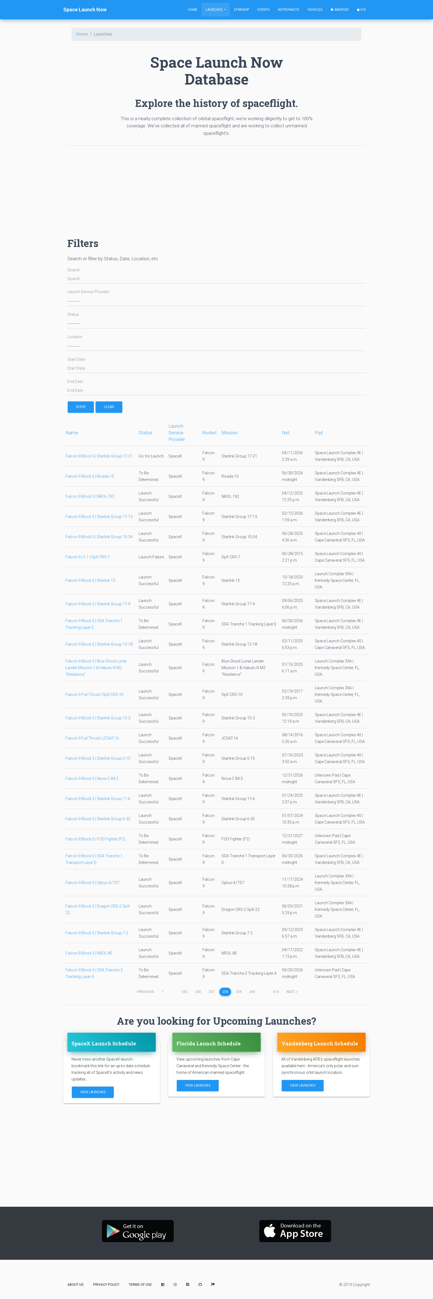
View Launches (92, 1092)
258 (225, 992)
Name (71, 432)
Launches (214, 10)
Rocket (209, 432)
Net (286, 432)
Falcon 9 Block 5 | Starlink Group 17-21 (99, 456)
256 (198, 992)
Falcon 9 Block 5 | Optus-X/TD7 (92, 882)
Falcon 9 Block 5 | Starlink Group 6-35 (97, 819)
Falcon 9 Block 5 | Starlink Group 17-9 (97, 604)
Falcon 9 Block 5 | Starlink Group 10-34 (99, 537)
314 (276, 992)
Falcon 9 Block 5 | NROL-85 (88, 953)
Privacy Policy (106, 1285)
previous (145, 992)
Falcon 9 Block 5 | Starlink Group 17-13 (99, 516)
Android (340, 10)
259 (239, 992)
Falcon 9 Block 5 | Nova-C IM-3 (91, 778)
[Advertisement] (216, 188)
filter (81, 407)
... (172, 992)
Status (73, 314)
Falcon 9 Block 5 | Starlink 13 (90, 580)
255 (185, 992)
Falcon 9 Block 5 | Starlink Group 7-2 (96, 933)
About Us (75, 1285)
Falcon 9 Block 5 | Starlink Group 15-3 (97, 718)
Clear (109, 407)
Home (192, 10)
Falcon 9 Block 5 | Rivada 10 (89, 476)
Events (263, 10)
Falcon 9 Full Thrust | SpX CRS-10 (94, 694)
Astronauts (288, 10)
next (292, 992)
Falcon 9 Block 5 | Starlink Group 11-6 (97, 798)
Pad (319, 432)
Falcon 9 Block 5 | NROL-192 (90, 496)
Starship (241, 10)
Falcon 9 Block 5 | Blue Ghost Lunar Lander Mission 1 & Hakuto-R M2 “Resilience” (96, 668)
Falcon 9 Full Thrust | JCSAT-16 (92, 738)
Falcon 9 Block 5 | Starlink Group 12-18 (99, 644)
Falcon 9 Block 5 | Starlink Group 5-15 (97, 758)
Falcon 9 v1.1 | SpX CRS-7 (87, 557)
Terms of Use (140, 1285)
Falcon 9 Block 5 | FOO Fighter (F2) (95, 839)
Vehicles (314, 10)
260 (252, 992)
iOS (361, 10)
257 (212, 992)
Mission (229, 432)
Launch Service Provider (88, 292)
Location (74, 337)
